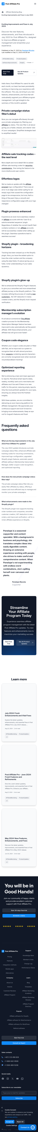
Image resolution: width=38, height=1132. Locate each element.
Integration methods (9, 965)
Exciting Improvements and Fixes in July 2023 (17, 15)
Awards (9, 987)
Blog (28, 982)
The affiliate (25, 319)
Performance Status (28, 968)
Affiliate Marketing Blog (14, 12)
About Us (10, 982)
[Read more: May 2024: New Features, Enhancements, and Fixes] (19, 838)
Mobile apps (10, 969)
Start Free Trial (6, 72)
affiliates (5, 125)
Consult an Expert (19, 1043)
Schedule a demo (19, 916)
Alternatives (10, 973)
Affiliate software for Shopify (19, 1016)
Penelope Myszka (28, 50)
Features (10, 961)
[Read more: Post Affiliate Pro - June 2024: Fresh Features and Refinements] (19, 775)
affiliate (6, 220)
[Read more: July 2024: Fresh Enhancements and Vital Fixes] (19, 712)
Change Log (28, 963)
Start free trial (19, 1038)
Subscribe (19, 1098)
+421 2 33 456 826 (11, 1057)
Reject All (20, 1122)
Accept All (9, 1122)
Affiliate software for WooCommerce (19, 1020)
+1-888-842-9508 (11, 1061)
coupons (9, 354)
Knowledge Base (28, 955)
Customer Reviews (10, 991)
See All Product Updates (26, 72)
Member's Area (28, 959)
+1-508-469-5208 (11, 1065)
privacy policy (12, 1117)
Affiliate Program (9, 995)
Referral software (19, 1028)
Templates (28, 987)
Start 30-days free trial (19, 910)
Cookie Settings (11, 1125)
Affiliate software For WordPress (19, 1024)
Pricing (9, 956)
